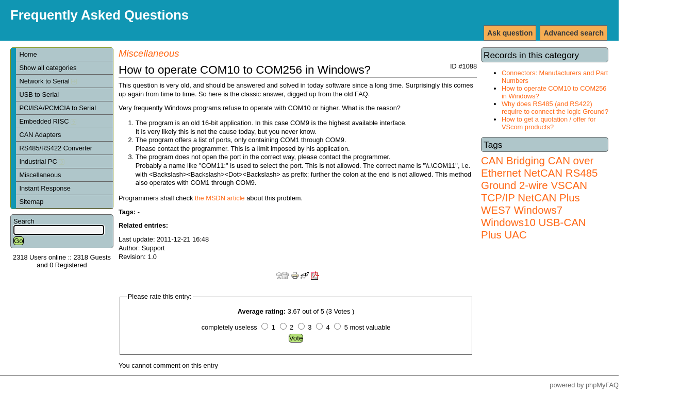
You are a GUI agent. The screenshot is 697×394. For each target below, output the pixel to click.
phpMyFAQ (602, 385)
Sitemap (31, 201)
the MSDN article (220, 198)
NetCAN (543, 173)
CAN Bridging (513, 160)
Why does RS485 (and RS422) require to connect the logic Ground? (555, 107)
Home (28, 54)
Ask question (510, 33)
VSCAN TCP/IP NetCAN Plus (534, 191)
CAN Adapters (40, 135)
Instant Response (45, 188)
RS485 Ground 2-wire (539, 179)
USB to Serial (39, 94)
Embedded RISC (47, 121)
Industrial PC (41, 161)
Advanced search (573, 33)
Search (24, 221)
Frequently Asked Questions (99, 15)
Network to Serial (48, 81)
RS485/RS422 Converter (55, 148)
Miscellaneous (40, 175)
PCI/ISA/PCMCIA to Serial (57, 108)
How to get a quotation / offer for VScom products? (549, 123)
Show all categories (47, 68)
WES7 (496, 210)
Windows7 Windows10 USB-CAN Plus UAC (533, 222)
